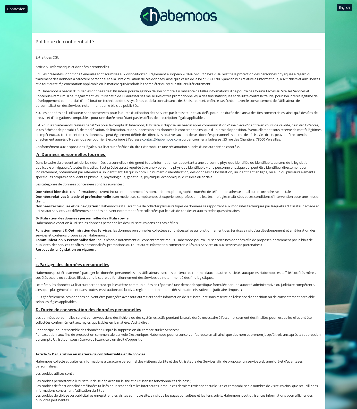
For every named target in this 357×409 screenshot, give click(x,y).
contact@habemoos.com (161, 139)
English (344, 7)
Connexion (16, 8)
